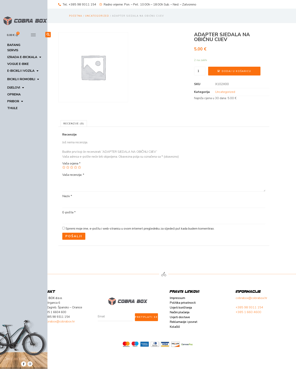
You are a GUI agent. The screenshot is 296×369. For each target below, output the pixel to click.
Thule (12, 108)
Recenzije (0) (84, 140)
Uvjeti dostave (69, 337)
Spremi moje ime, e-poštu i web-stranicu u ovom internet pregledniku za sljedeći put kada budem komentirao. (150, 245)
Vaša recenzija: (84, 192)
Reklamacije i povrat (73, 342)
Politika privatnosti (72, 323)
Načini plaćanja (69, 332)
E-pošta (79, 229)
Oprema (14, 94)
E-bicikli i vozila (22, 71)
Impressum (67, 318)
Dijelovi (15, 87)
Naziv (78, 213)
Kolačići (64, 347)
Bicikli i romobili (23, 79)
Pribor (15, 101)
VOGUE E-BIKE (18, 64)
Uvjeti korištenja (70, 327)
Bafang (13, 45)
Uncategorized (97, 15)
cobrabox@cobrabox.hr (135, 318)
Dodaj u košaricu (220, 68)
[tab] (84, 140)
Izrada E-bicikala (24, 57)
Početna (75, 15)
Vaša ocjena (82, 180)
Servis (12, 50)
